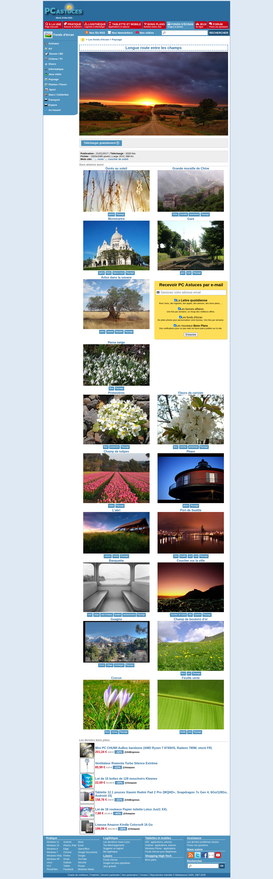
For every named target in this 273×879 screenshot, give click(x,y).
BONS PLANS (154, 25)
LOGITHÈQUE (95, 25)
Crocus (116, 678)
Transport (54, 99)
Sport (52, 89)
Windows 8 (52, 849)
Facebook (68, 869)
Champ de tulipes (116, 451)
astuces (168, 842)
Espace (52, 105)
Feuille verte (191, 678)
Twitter (66, 866)
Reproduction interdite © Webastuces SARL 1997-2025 (178, 875)
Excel (80, 845)
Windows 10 (53, 845)
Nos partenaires (130, 875)
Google (81, 855)
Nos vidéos (147, 32)
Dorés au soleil (116, 168)
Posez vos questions (197, 845)
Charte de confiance (78, 875)
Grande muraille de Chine (190, 168)
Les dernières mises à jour (116, 842)
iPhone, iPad (69, 845)
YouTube (82, 859)
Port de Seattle (190, 510)
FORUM (218, 25)
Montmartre (116, 218)
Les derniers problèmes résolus (203, 842)
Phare (191, 451)
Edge (66, 849)
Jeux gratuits (109, 866)
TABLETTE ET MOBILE (124, 25)
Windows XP (53, 859)
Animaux (54, 43)
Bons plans (150, 860)
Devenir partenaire (110, 875)
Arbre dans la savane (116, 277)
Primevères (116, 392)
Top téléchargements (113, 845)
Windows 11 (53, 842)
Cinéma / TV (56, 58)
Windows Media (86, 869)
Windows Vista (54, 855)
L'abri (116, 510)
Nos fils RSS (97, 32)
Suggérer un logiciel (113, 848)
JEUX (201, 25)
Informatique (56, 69)
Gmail (66, 859)
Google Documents (87, 852)
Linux (49, 862)
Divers (52, 64)
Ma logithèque (110, 851)
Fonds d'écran (63, 34)
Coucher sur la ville (191, 560)
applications (157, 842)
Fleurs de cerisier (190, 392)
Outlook (67, 862)
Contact (144, 875)
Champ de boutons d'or (191, 619)
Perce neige (116, 342)
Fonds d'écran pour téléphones (161, 851)
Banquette (116, 560)
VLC (49, 866)
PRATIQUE (73, 25)
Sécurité (82, 862)
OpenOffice (83, 849)
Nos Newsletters (122, 32)
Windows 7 (52, 852)
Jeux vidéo (55, 74)
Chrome (67, 852)
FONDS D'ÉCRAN (180, 25)
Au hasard (55, 110)
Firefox (66, 855)
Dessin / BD (56, 53)
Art (50, 48)
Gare (190, 218)
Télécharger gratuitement (101, 143)
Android (67, 842)
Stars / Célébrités (59, 94)
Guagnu (116, 619)
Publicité (94, 875)
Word (80, 842)
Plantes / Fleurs (58, 84)
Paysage (54, 79)
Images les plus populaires (116, 863)
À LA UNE (53, 25)
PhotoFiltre (52, 869)
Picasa (81, 866)
